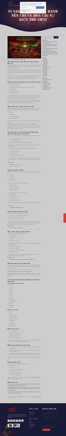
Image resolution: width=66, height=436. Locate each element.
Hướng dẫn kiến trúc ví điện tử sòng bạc (16, 164)
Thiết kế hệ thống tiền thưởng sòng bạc (16, 227)
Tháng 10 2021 (44, 73)
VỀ (17, 5)
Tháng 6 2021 (44, 75)
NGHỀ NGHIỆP (32, 424)
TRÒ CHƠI (15, 5)
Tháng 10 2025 (44, 68)
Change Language (40, 7)
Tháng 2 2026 (44, 63)
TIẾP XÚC (31, 427)
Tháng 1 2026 (44, 64)
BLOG (30, 420)
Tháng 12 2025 (44, 66)
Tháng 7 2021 (44, 74)
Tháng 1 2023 (44, 70)
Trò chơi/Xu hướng (45, 85)
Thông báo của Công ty (46, 83)
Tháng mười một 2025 (46, 67)
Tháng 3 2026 (44, 62)
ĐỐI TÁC (31, 422)
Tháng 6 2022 (44, 71)
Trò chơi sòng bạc (45, 82)
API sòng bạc (44, 81)
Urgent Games (22, 59)
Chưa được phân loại (46, 89)
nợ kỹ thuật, (34, 377)
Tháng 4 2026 (44, 60)
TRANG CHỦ (11, 5)
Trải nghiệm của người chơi (47, 87)
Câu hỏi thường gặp (33, 418)
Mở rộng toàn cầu (45, 86)
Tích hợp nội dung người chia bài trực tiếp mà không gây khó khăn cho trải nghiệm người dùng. (49, 46)
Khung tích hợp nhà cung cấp (14, 166)
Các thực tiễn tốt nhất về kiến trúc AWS (16, 207)
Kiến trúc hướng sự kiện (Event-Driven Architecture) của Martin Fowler (22, 259)
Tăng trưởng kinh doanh (46, 79)
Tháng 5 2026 (44, 59)
